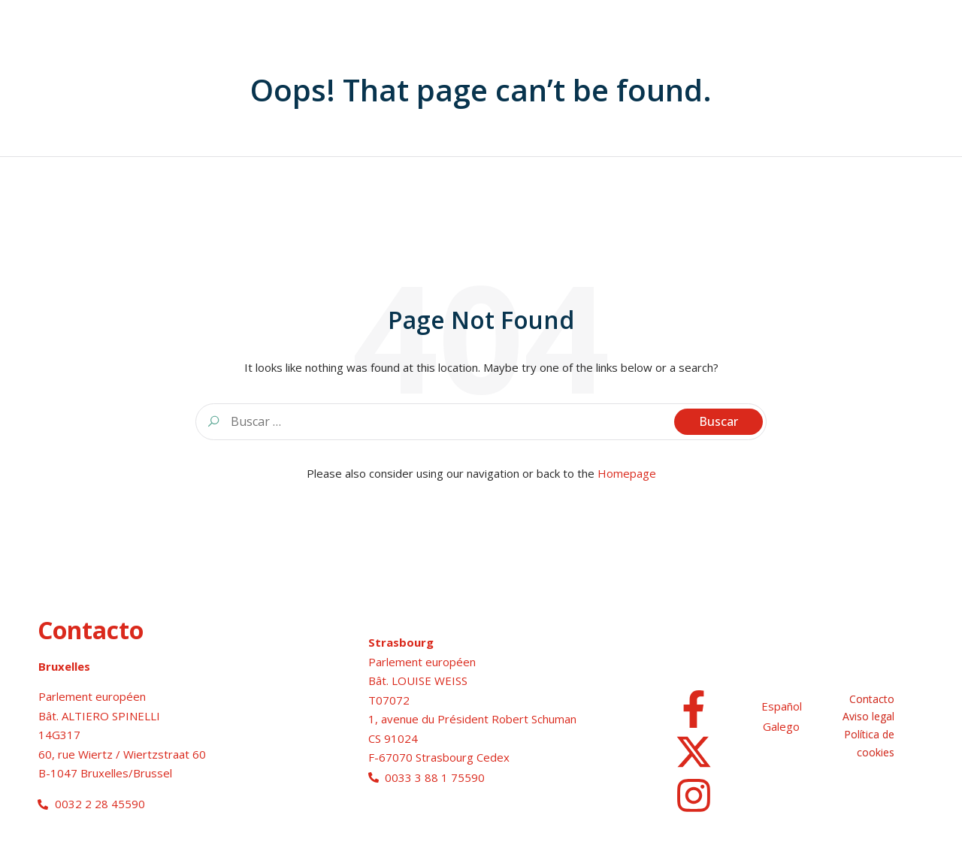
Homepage (626, 473)
